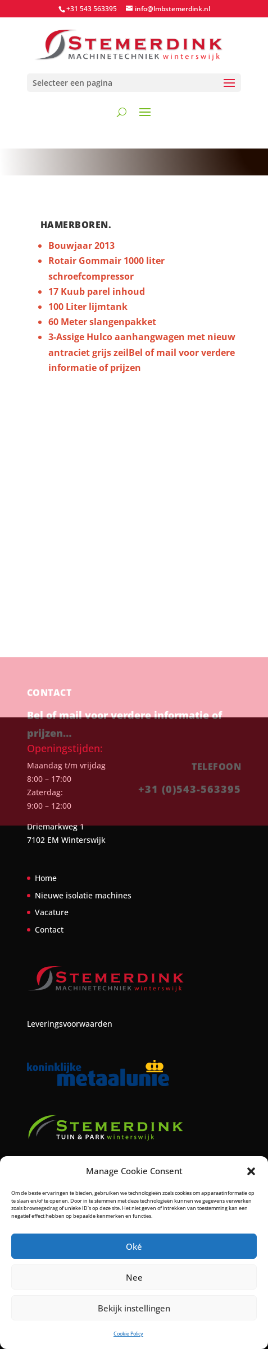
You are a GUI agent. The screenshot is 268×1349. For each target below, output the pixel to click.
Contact (49, 929)
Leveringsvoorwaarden (69, 1023)
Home (46, 878)
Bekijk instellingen (134, 1308)
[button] (251, 1171)
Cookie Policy (128, 1333)
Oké (134, 1246)
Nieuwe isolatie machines (83, 895)
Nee (134, 1277)
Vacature (52, 912)
